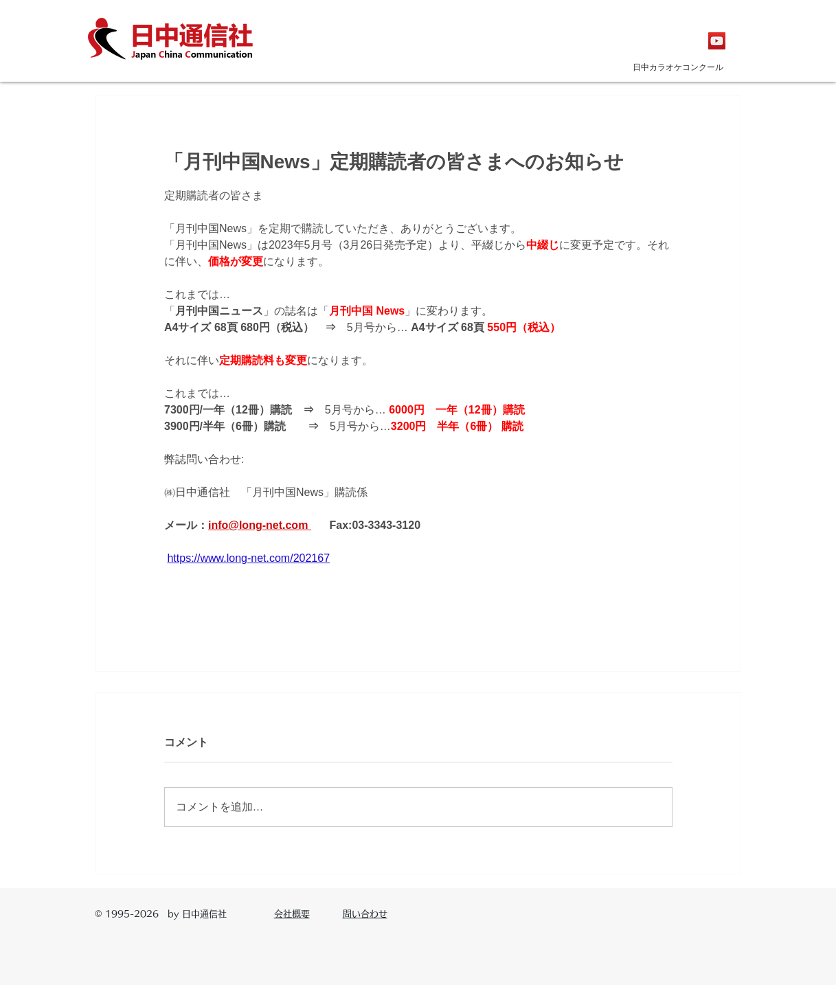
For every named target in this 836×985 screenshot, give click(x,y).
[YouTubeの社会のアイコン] (716, 40)
